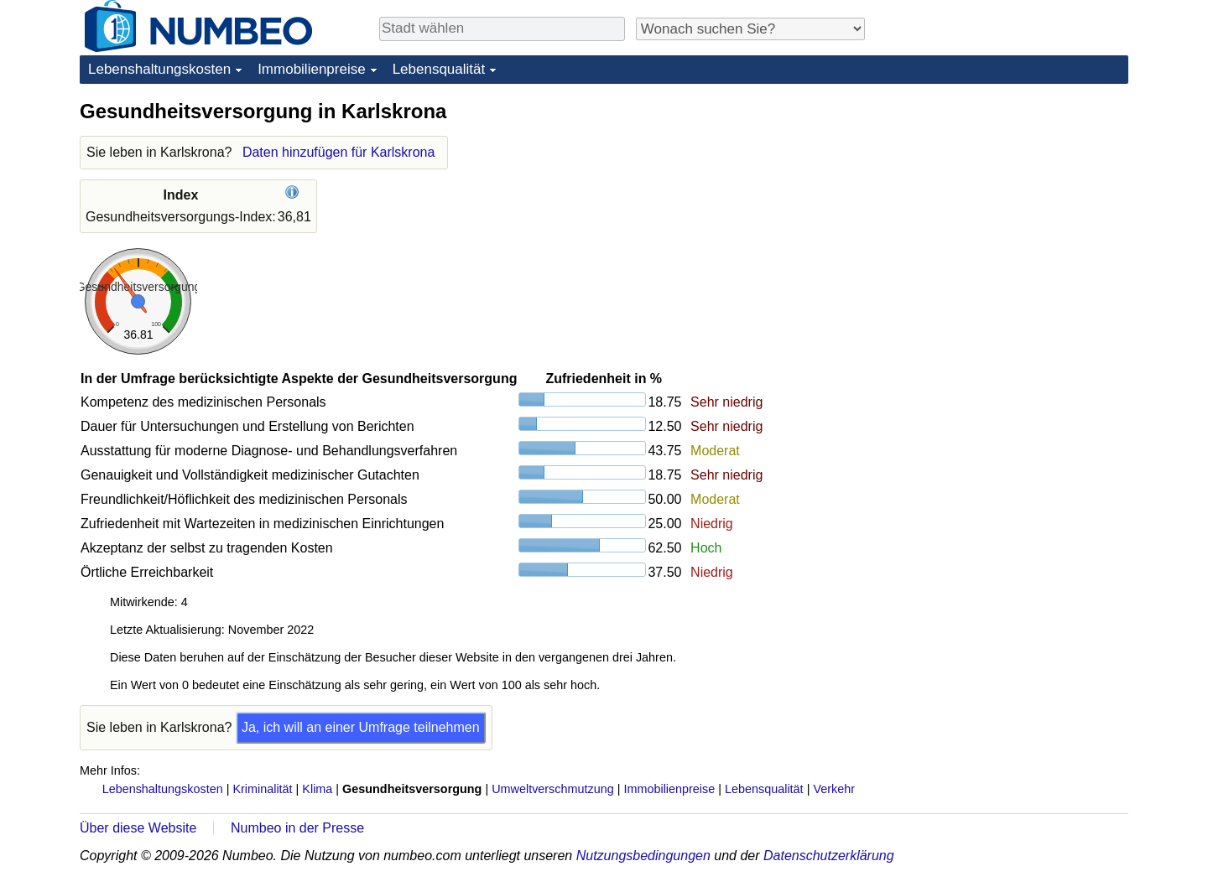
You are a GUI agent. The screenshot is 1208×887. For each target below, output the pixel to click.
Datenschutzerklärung (828, 855)
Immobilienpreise (312, 69)
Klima (317, 789)
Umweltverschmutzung (553, 789)
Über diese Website (138, 828)
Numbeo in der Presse (297, 828)
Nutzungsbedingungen (643, 855)
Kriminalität (262, 789)
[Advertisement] (1002, 203)
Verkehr (834, 789)
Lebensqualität (439, 69)
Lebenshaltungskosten (159, 69)
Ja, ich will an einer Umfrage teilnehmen (361, 727)
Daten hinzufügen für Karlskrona (338, 152)
